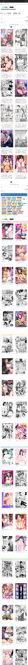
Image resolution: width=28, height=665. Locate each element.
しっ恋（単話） (18, 578)
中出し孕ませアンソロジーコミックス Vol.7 (7, 487)
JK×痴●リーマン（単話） (18, 47)
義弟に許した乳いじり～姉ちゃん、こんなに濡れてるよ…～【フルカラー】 (7, 241)
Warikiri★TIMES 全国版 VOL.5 (5, 47)
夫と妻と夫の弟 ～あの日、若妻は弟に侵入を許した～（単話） (21, 306)
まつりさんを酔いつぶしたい (6, 508)
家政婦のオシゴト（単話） (19, 418)
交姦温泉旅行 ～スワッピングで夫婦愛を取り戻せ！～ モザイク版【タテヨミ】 (7, 284)
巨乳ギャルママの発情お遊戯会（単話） (21, 353)
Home (2, 4)
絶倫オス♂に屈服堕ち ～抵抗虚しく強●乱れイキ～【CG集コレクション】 (7, 645)
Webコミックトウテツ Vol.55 (20, 530)
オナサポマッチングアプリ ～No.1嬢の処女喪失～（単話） (9, 123)
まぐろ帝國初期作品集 (4, 173)
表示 (27, 185)
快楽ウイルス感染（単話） (6, 577)
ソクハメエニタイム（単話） (19, 72)
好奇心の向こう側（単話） (19, 148)
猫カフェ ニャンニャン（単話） (6, 418)
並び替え (26, 20)
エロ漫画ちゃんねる (5, 1)
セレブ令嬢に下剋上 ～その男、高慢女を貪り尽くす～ (7, 530)
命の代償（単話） (18, 487)
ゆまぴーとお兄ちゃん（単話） (20, 396)
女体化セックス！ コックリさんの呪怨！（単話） (7, 306)
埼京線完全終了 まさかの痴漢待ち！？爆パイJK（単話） (20, 285)
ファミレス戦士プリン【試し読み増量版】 (21, 440)
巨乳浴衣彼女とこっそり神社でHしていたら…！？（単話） (21, 643)
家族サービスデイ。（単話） (6, 465)
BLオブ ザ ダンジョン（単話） (6, 353)
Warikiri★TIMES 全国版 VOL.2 (5, 148)
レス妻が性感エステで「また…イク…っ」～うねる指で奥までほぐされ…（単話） (21, 262)
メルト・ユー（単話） (19, 621)
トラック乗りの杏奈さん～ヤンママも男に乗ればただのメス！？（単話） (21, 241)
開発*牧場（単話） (5, 620)
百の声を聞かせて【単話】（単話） (21, 508)
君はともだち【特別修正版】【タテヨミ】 (21, 465)
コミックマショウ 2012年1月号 (6, 396)
